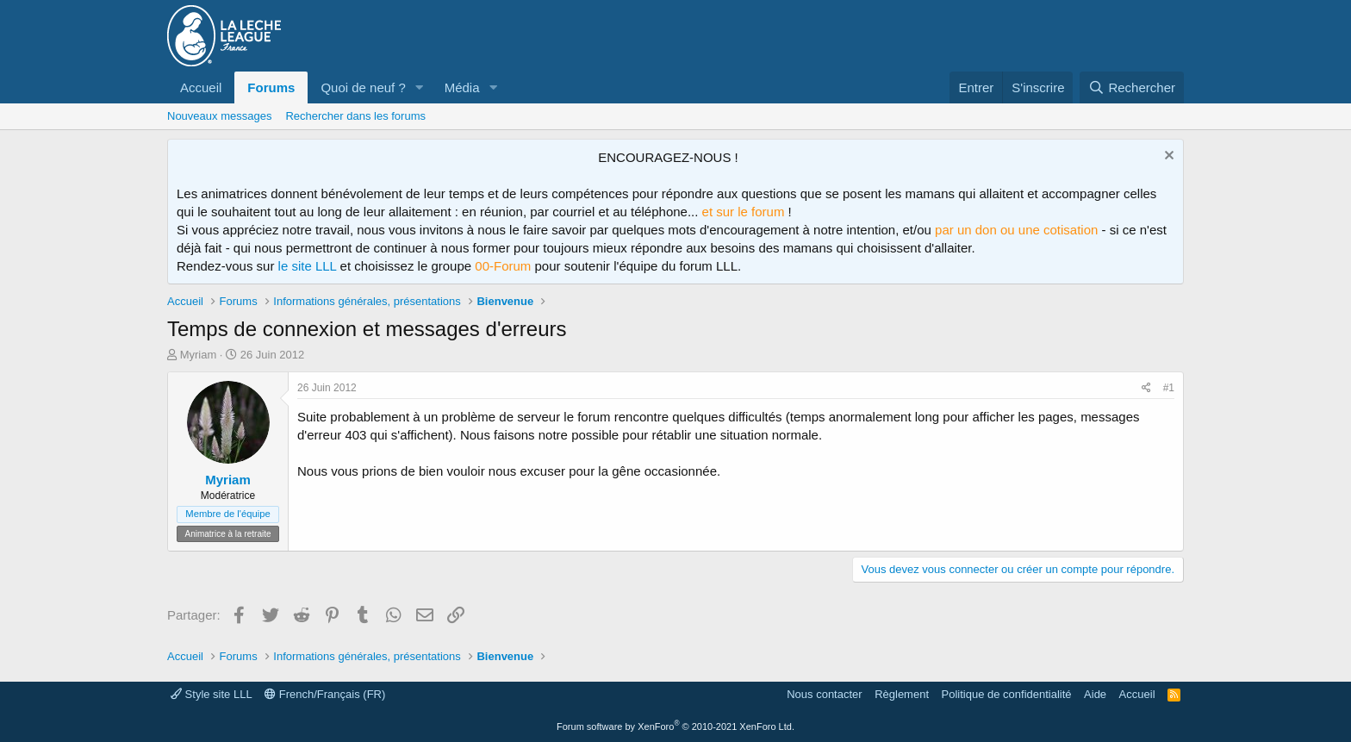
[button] (420, 87)
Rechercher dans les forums (355, 115)
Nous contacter (824, 694)
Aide (1095, 694)
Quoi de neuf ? (363, 87)
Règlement (902, 694)
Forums (271, 87)
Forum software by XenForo (675, 726)
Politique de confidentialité (1007, 694)
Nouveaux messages (219, 115)
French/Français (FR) (325, 694)
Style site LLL (211, 694)
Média (462, 87)
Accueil (200, 87)
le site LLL (307, 266)
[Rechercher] (1132, 87)
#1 (1168, 388)
